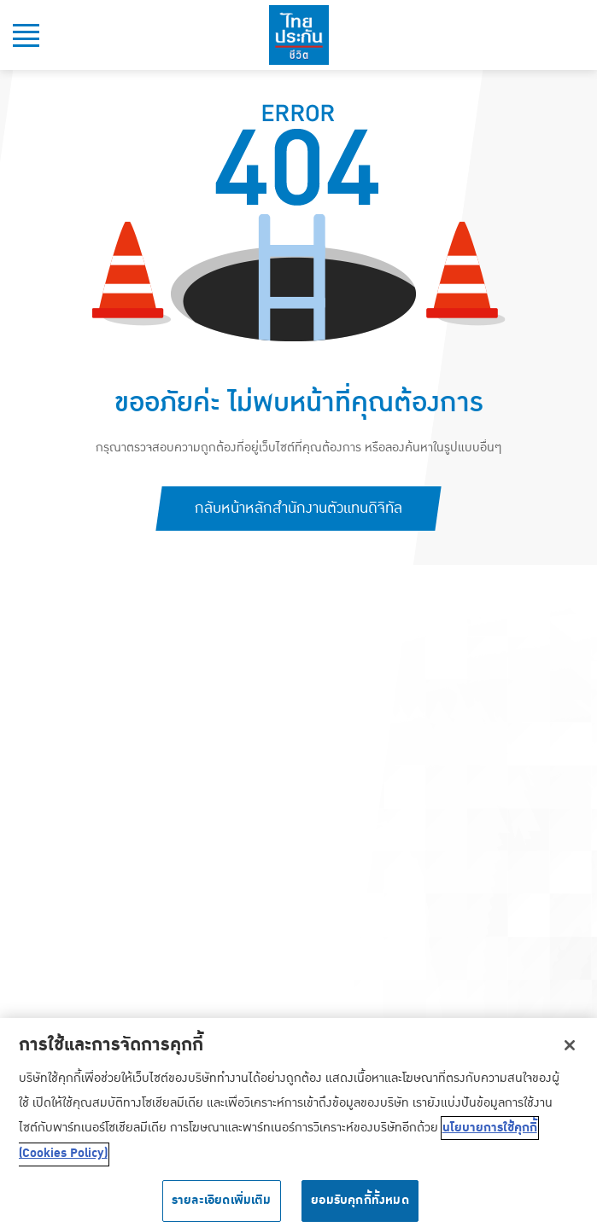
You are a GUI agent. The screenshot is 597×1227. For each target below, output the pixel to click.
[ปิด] (569, 1050)
